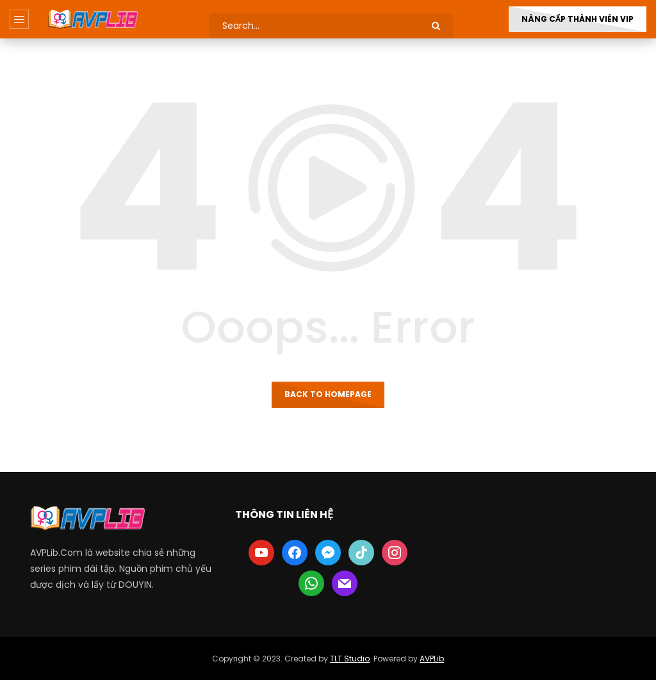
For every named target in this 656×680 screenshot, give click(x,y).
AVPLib (432, 658)
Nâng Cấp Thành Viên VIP (577, 18)
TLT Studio (350, 658)
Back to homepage (328, 394)
